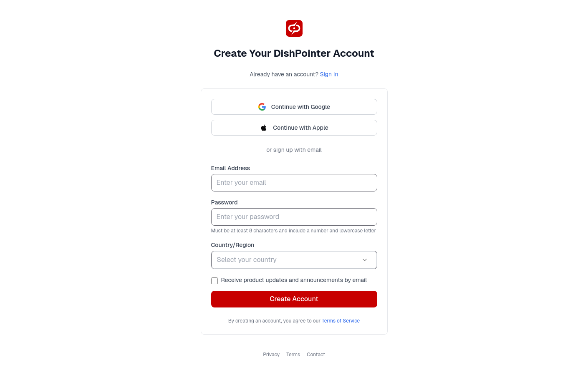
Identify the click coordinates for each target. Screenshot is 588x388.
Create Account (294, 299)
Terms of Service (341, 320)
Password (224, 202)
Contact (316, 354)
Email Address (230, 168)
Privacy (271, 354)
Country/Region (233, 245)
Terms (293, 354)
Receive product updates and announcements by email (294, 280)
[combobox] (294, 260)
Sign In (329, 74)
